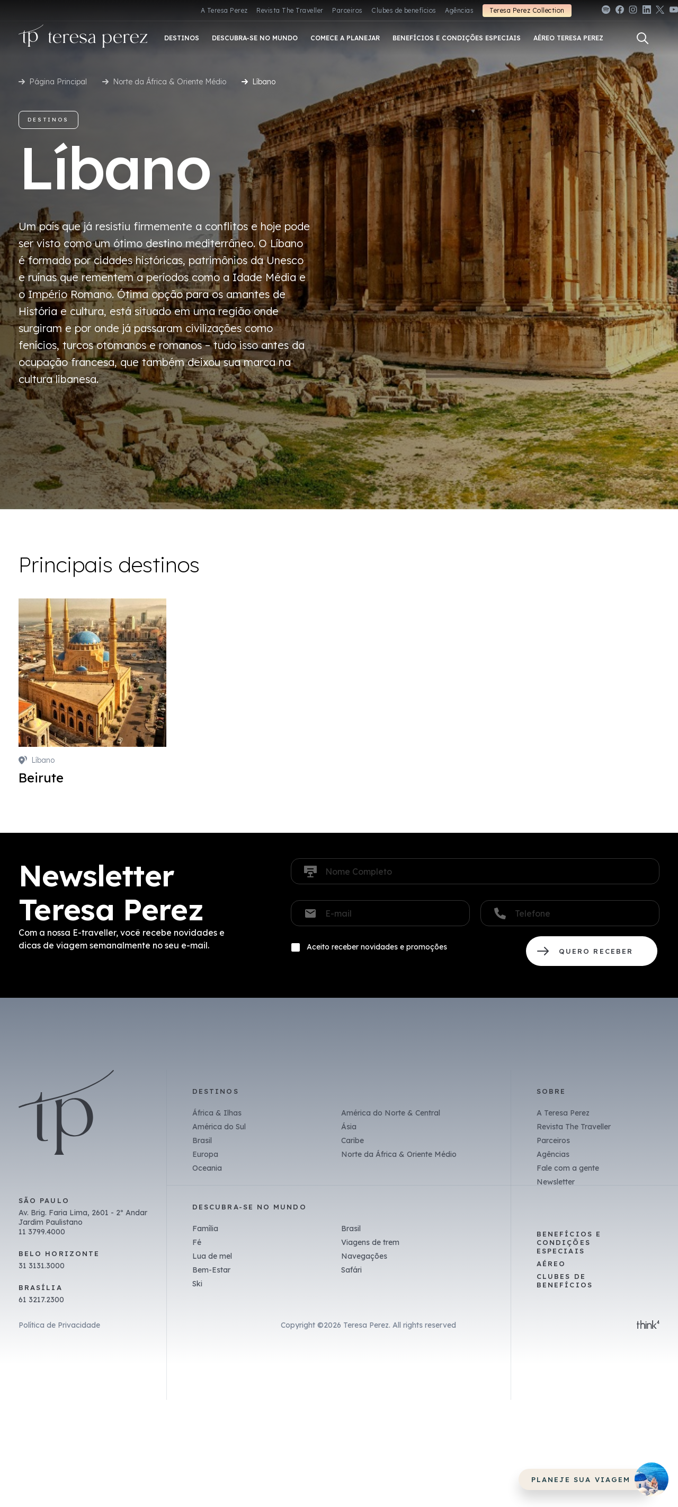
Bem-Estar (211, 1270)
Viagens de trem (370, 1242)
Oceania (207, 1168)
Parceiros (347, 10)
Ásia (348, 1126)
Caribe (352, 1140)
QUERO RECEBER (592, 951)
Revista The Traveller (289, 10)
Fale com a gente (568, 1168)
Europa (205, 1154)
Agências (459, 10)
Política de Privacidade (59, 1325)
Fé (196, 1242)
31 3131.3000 (42, 1265)
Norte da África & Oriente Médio (169, 81)
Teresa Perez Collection (526, 10)
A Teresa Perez (224, 10)
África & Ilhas (217, 1113)
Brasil (202, 1140)
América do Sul (219, 1126)
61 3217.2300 (41, 1299)
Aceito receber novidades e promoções (377, 947)
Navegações (364, 1256)
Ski (197, 1283)
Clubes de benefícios (403, 10)
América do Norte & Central (390, 1113)
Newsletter (556, 1182)
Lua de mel (212, 1256)
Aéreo (551, 1263)
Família (205, 1228)
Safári (351, 1270)
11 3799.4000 (42, 1231)
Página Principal (58, 81)
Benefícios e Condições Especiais (569, 1242)
